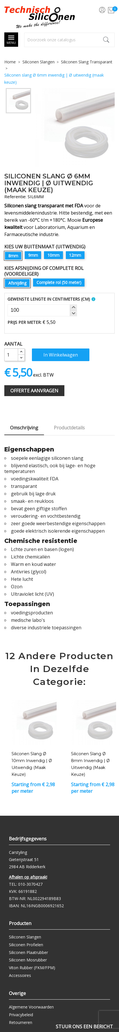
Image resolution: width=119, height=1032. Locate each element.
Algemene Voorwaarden (31, 1007)
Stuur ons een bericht (84, 1026)
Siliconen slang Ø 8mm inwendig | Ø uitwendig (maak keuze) (90, 764)
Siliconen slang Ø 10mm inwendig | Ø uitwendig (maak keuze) (31, 764)
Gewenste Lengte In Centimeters (48, 299)
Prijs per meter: (24, 322)
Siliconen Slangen (25, 937)
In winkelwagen (60, 355)
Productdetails (69, 428)
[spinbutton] (42, 310)
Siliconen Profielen (26, 944)
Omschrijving (24, 428)
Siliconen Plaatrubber (28, 952)
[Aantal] (11, 354)
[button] (73, 307)
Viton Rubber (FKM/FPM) (32, 967)
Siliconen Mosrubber (28, 960)
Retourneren (20, 1022)
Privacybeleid (21, 1014)
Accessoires (20, 975)
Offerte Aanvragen (34, 391)
